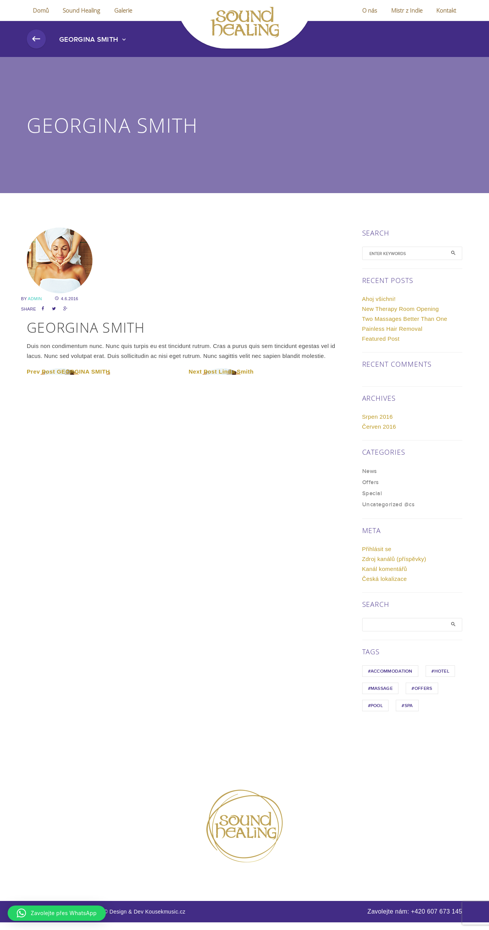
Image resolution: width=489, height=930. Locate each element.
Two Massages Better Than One (404, 326)
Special (372, 501)
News (369, 479)
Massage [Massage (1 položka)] (382, 696)
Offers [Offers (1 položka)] (423, 696)
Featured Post (381, 346)
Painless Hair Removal (392, 336)
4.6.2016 (66, 306)
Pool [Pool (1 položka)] (377, 713)
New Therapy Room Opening (400, 316)
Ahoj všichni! (379, 306)
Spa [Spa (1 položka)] (409, 713)
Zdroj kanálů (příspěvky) (394, 566)
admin (35, 306)
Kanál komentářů (384, 576)
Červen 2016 (379, 434)
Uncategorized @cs (388, 512)
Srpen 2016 (377, 424)
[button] (57, 913)
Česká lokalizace (384, 586)
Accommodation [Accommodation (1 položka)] (392, 679)
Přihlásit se (377, 556)
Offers (370, 490)
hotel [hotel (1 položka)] (442, 679)
